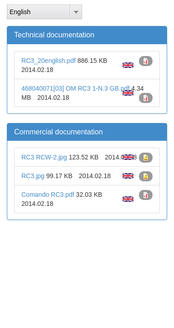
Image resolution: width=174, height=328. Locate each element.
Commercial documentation (58, 132)
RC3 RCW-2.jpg (44, 157)
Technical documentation (54, 35)
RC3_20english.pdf (48, 60)
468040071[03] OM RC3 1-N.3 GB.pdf (75, 88)
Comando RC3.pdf (47, 194)
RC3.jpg (33, 175)
